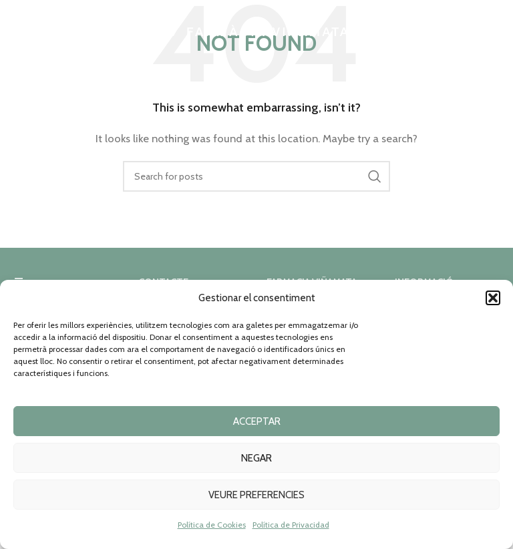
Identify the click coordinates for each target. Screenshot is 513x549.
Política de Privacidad (290, 525)
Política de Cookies (212, 525)
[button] (493, 298)
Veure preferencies (256, 495)
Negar (256, 458)
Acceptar (257, 421)
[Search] (256, 176)
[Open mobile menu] (16, 30)
